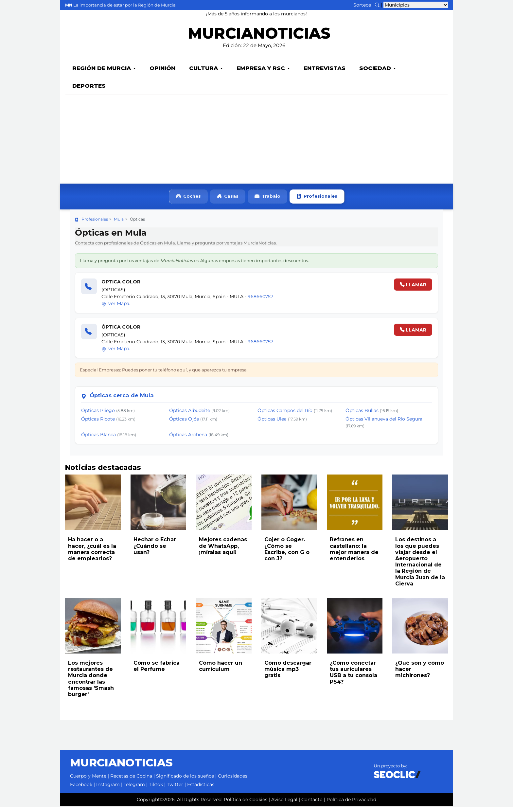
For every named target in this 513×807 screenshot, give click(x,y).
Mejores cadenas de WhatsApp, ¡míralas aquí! (223, 546)
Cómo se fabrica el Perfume (156, 666)
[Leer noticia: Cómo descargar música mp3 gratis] (289, 626)
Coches (188, 197)
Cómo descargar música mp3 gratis (287, 669)
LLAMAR (413, 285)
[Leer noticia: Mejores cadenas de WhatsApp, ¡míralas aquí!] (224, 503)
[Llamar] (89, 287)
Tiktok (156, 785)
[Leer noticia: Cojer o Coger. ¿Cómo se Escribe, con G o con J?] (289, 503)
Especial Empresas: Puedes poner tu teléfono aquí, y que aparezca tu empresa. (164, 370)
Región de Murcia (104, 68)
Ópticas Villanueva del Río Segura (383, 419)
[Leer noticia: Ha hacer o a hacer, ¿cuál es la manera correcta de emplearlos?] (93, 503)
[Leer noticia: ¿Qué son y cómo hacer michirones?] (420, 626)
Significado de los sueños (185, 777)
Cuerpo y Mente (88, 777)
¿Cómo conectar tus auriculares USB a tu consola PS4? (353, 673)
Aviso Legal (284, 800)
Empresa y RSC (263, 68)
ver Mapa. (116, 304)
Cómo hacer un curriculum (220, 666)
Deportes (89, 86)
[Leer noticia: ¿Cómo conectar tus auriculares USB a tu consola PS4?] (354, 626)
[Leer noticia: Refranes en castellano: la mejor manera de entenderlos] (354, 503)
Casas (228, 197)
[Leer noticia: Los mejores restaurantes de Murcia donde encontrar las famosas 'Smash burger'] (93, 626)
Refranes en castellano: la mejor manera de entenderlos (354, 549)
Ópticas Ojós (184, 419)
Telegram (134, 785)
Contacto (312, 800)
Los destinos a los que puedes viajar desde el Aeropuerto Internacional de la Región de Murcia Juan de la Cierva (420, 562)
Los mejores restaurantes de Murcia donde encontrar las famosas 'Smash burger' (91, 679)
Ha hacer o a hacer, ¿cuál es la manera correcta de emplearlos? (92, 549)
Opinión (162, 68)
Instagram (108, 785)
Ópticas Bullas (362, 411)
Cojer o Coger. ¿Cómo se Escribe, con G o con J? (287, 549)
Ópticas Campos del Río (284, 411)
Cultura (206, 68)
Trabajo (267, 197)
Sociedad (377, 68)
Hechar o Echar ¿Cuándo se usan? (154, 546)
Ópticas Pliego (98, 411)
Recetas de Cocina (131, 777)
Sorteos (362, 5)
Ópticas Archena (188, 435)
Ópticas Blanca (98, 435)
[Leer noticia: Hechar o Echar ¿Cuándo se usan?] (158, 503)
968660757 (260, 297)
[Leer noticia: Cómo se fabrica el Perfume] (158, 626)
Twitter (175, 785)
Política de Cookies (245, 800)
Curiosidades (232, 777)
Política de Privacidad (351, 800)
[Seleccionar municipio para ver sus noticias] (415, 5)
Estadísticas (200, 785)
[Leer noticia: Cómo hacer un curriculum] (224, 626)
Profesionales (316, 197)
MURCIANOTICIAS (259, 34)
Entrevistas (324, 68)
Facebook (81, 785)
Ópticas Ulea (272, 419)
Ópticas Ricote (98, 419)
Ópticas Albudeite (189, 411)
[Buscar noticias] (377, 5)
